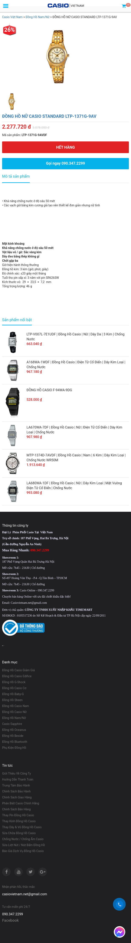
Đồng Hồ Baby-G (13, 694)
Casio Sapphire (12, 724)
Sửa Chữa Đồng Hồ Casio (19, 833)
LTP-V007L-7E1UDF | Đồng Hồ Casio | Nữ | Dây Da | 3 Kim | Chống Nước (76, 336)
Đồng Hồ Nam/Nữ (14, 718)
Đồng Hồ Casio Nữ (14, 712)
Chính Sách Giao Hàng (17, 797)
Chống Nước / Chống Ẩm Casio (23, 839)
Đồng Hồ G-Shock (13, 682)
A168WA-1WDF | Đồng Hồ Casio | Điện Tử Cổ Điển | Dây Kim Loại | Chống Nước (76, 364)
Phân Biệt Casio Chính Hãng (20, 803)
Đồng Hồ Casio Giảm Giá (18, 670)
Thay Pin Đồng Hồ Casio (18, 815)
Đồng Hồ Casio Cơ (14, 688)
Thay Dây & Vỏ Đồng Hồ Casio (22, 827)
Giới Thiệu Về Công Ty (16, 773)
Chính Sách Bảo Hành (16, 791)
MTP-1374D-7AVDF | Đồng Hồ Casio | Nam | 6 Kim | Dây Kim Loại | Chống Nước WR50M (76, 457)
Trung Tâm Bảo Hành (16, 785)
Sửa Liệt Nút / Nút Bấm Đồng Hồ (23, 845)
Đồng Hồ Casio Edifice (16, 676)
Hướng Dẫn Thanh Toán (17, 779)
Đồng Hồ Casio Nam (15, 706)
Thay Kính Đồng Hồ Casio (19, 821)
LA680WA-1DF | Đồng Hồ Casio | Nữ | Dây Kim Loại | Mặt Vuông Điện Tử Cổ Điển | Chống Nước (74, 485)
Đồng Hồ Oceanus (14, 730)
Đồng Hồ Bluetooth (14, 741)
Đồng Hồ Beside (12, 735)
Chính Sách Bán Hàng (16, 809)
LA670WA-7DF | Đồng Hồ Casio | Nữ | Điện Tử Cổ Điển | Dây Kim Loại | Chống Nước (74, 429)
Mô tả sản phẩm (16, 176)
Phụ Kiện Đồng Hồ (14, 747)
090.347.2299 (12, 914)
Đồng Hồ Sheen (12, 700)
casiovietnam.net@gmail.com (24, 894)
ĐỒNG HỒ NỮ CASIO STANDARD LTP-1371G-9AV (49, 116)
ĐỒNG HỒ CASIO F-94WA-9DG (49, 390)
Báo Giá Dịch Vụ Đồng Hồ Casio (23, 851)
